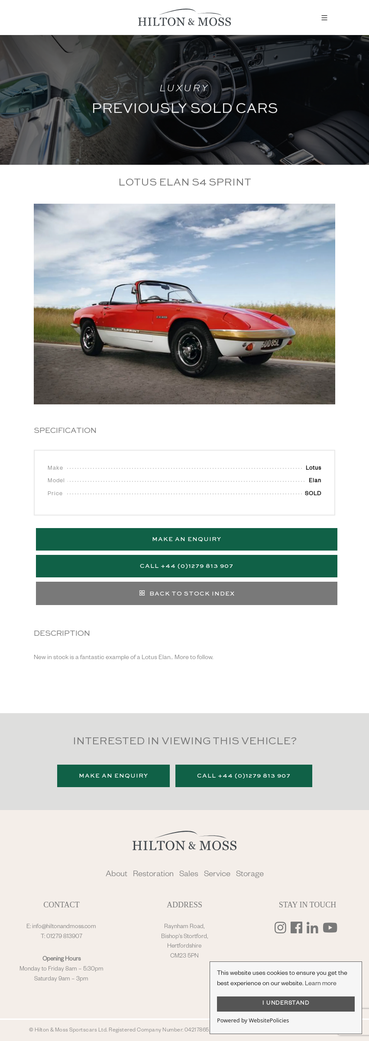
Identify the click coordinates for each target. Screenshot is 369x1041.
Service (217, 875)
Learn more (321, 984)
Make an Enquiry (186, 539)
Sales (188, 875)
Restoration (153, 875)
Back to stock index (187, 593)
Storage (250, 875)
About (116, 875)
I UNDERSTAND (285, 1004)
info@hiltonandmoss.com (64, 927)
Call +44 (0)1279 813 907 (186, 566)
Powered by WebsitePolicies (253, 1020)
